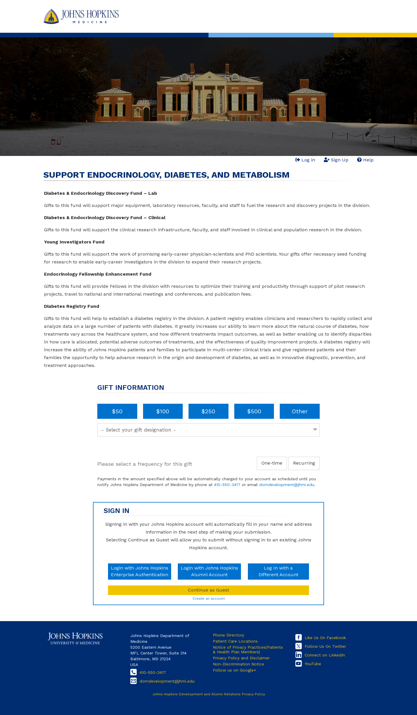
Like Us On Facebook (325, 637)
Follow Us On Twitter (325, 646)
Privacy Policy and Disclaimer (241, 658)
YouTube (313, 663)
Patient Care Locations (235, 641)
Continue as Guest (208, 590)
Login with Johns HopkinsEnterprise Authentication (139, 571)
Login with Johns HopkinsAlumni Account (209, 571)
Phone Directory (228, 635)
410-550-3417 (227, 484)
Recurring (304, 463)
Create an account (209, 598)
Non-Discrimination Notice (238, 664)
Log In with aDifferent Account (278, 571)
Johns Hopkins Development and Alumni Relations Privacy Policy (208, 694)
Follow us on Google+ (234, 670)
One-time (271, 463)
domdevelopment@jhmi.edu (286, 484)
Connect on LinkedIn (325, 655)
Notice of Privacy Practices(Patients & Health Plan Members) (248, 649)
